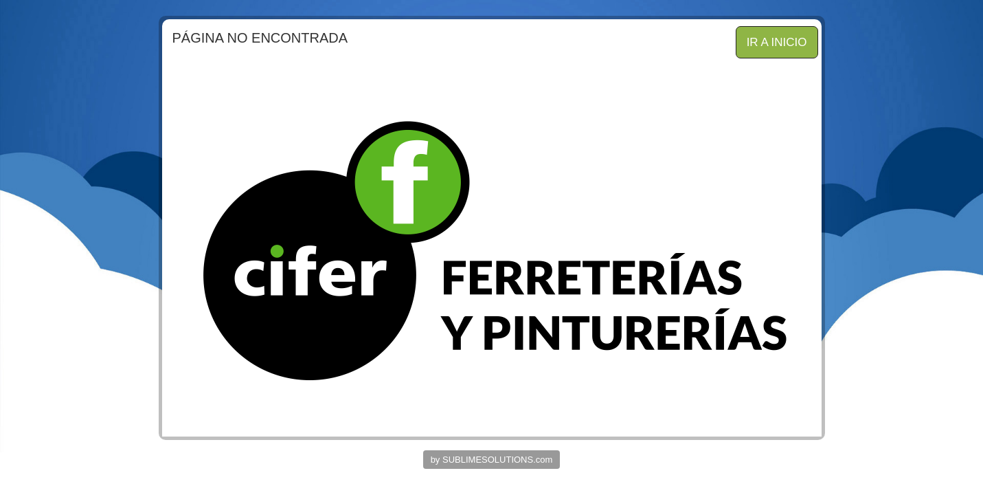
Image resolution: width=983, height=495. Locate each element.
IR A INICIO (777, 42)
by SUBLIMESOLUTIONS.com (492, 459)
